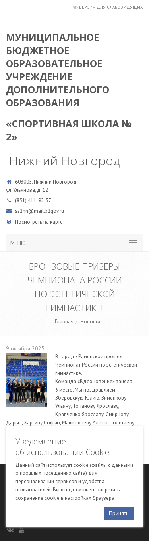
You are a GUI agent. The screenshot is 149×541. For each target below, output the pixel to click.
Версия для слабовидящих (111, 7)
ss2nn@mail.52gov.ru (39, 211)
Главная (64, 321)
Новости (90, 321)
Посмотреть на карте (39, 221)
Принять (118, 513)
